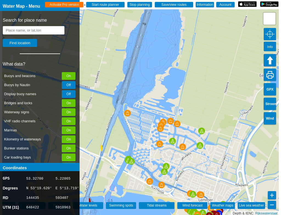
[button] (87, 201)
